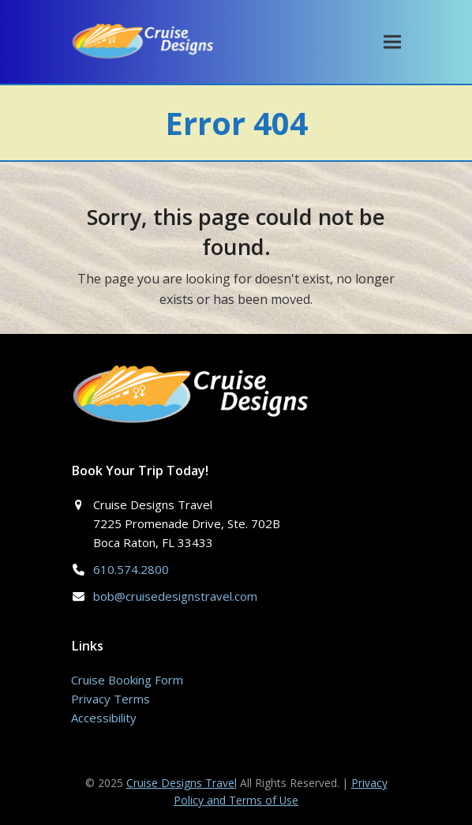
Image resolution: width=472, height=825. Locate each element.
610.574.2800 (131, 569)
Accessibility (104, 718)
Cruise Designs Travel (181, 782)
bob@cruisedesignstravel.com (175, 596)
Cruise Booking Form (127, 680)
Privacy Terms (110, 699)
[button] (392, 41)
